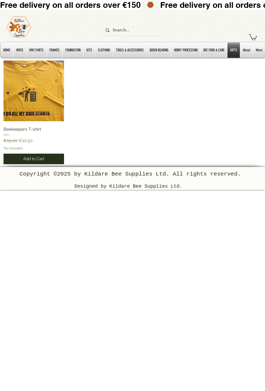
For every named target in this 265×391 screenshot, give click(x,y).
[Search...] (132, 30)
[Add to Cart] (34, 159)
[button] (253, 36)
